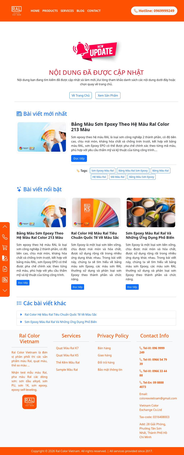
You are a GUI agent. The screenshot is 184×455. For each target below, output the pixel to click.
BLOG (80, 11)
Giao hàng (105, 355)
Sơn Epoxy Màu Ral (102, 170)
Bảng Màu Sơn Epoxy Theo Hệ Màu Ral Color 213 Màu (120, 126)
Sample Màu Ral (67, 370)
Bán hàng (104, 348)
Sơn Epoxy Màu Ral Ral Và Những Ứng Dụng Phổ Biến (150, 235)
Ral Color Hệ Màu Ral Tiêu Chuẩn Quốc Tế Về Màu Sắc (95, 235)
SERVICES (67, 11)
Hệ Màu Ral (99, 177)
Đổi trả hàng (106, 362)
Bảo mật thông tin (110, 370)
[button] (5, 227)
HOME (35, 11)
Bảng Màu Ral (160, 170)
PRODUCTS (50, 11)
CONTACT (94, 11)
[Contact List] (5, 238)
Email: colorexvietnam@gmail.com (155, 396)
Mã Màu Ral (118, 177)
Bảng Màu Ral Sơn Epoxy (133, 170)
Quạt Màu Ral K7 (67, 348)
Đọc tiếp (79, 158)
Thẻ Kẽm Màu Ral (68, 362)
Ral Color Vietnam (68, 451)
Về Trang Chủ (81, 95)
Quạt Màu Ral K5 (67, 355)
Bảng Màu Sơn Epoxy (141, 177)
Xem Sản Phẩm (108, 95)
